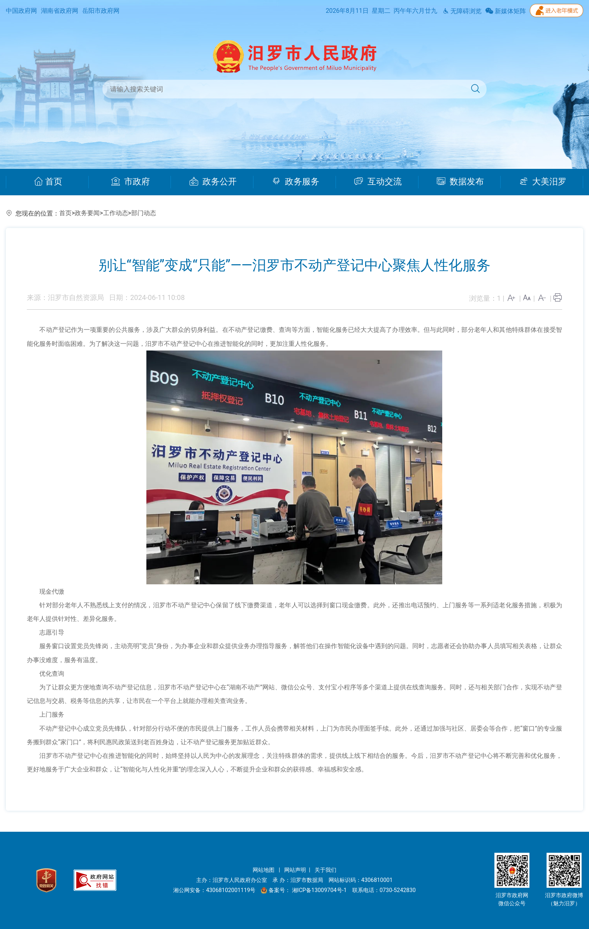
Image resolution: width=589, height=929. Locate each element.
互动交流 (378, 181)
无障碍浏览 (462, 11)
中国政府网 (21, 10)
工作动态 (115, 213)
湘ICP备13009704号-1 (320, 890)
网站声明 (295, 870)
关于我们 (325, 870)
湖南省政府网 (59, 10)
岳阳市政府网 (101, 10)
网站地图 (264, 870)
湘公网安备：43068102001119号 (214, 890)
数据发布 (460, 181)
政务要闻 (87, 213)
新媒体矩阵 (505, 11)
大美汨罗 (542, 181)
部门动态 (143, 213)
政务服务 (295, 181)
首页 (48, 181)
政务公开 (213, 181)
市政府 (130, 181)
